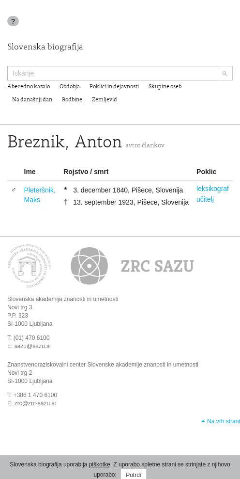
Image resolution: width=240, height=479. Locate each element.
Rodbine (72, 100)
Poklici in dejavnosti (114, 87)
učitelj (205, 199)
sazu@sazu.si (33, 346)
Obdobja (70, 87)
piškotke (99, 464)
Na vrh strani (223, 421)
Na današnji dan (32, 100)
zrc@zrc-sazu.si (35, 403)
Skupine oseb (165, 87)
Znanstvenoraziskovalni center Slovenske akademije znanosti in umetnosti (102, 364)
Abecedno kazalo (28, 87)
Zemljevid (104, 100)
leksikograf (212, 188)
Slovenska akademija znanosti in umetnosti (62, 299)
